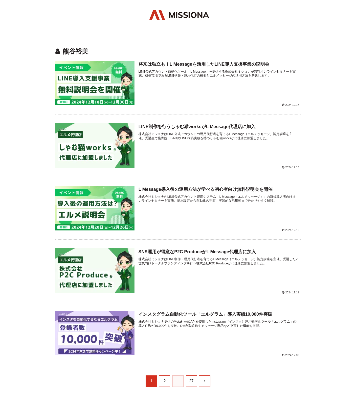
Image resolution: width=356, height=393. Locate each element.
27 (191, 381)
